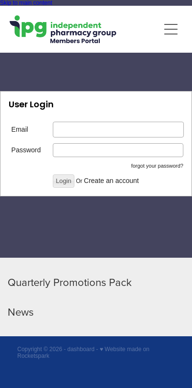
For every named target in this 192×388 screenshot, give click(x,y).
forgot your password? (157, 166)
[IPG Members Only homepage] (84, 29)
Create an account (111, 180)
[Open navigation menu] (170, 29)
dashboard (81, 349)
